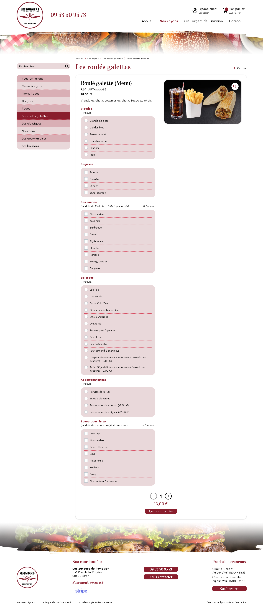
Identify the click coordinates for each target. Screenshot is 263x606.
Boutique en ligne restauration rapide (227, 602)
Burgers (27, 101)
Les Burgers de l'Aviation (203, 21)
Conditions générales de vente (95, 602)
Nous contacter (160, 577)
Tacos (26, 108)
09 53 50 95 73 (68, 14)
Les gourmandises (34, 138)
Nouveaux (28, 131)
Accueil (147, 21)
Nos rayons (169, 21)
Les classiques (31, 123)
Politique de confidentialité (57, 602)
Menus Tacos (30, 93)
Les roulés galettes (35, 116)
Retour (242, 68)
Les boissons (30, 146)
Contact (235, 21)
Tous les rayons (32, 78)
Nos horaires (229, 589)
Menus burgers (32, 86)
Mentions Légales (26, 602)
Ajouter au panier (160, 511)
